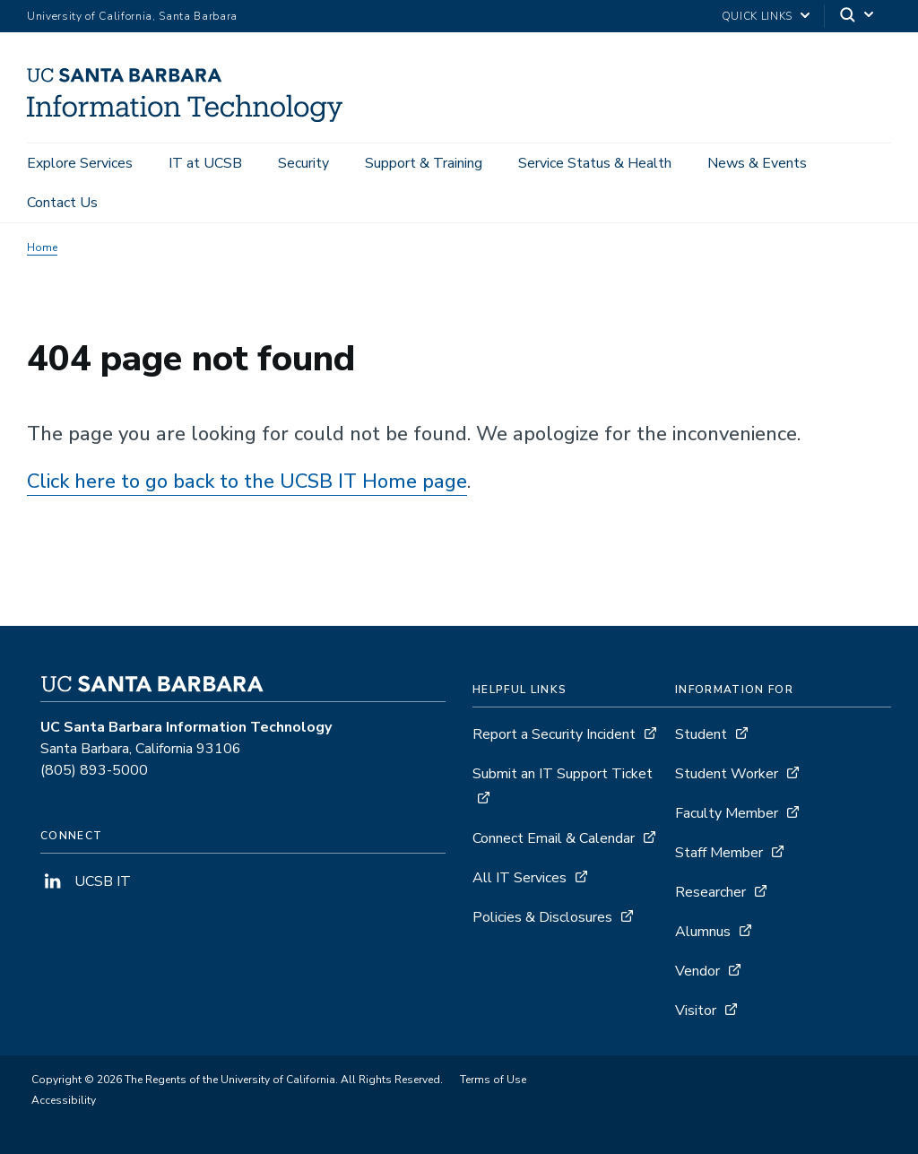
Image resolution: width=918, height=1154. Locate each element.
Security (303, 163)
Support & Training (423, 163)
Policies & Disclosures (542, 917)
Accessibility (63, 1100)
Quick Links (757, 16)
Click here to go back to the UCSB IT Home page (247, 481)
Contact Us (62, 203)
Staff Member (719, 853)
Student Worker (726, 774)
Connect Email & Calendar (553, 838)
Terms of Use (493, 1079)
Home (42, 247)
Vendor (697, 971)
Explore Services (80, 163)
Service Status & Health (594, 163)
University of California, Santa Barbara (132, 16)
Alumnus (703, 931)
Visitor (695, 1010)
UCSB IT (85, 881)
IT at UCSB (205, 163)
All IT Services (519, 878)
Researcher (710, 892)
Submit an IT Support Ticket (562, 774)
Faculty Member (726, 813)
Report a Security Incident (554, 734)
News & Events (757, 163)
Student (701, 734)
